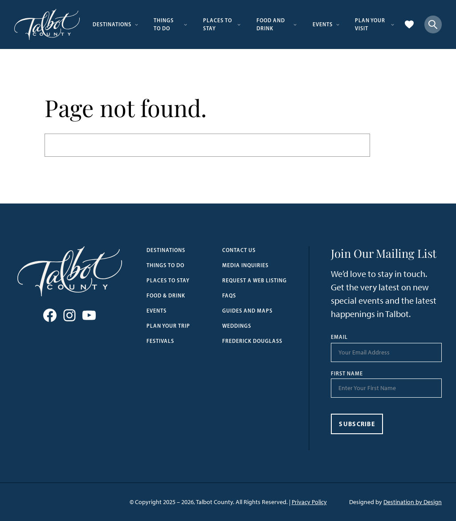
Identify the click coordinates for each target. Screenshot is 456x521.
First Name (347, 373)
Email (339, 337)
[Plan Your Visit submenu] (392, 24)
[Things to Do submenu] (185, 24)
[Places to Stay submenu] (238, 24)
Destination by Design (412, 502)
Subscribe (357, 424)
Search (390, 145)
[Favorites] (409, 24)
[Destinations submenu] (136, 24)
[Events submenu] (337, 24)
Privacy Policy (309, 502)
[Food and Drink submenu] (295, 24)
